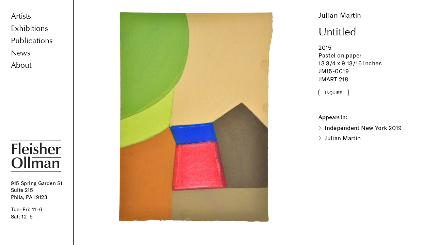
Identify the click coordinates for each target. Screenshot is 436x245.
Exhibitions (29, 28)
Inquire (333, 92)
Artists (21, 16)
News (20, 53)
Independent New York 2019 (363, 127)
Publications (31, 41)
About (21, 65)
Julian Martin (339, 15)
